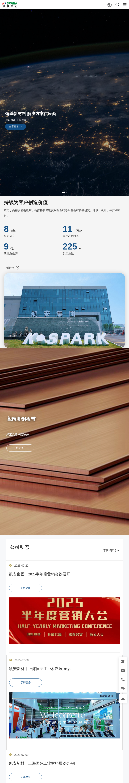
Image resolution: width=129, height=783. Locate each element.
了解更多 (25, 587)
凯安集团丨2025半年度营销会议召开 (39, 574)
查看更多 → (15, 126)
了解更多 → (20, 447)
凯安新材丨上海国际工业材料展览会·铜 (42, 763)
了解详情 (11, 267)
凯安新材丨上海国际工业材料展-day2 (40, 669)
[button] (63, 192)
